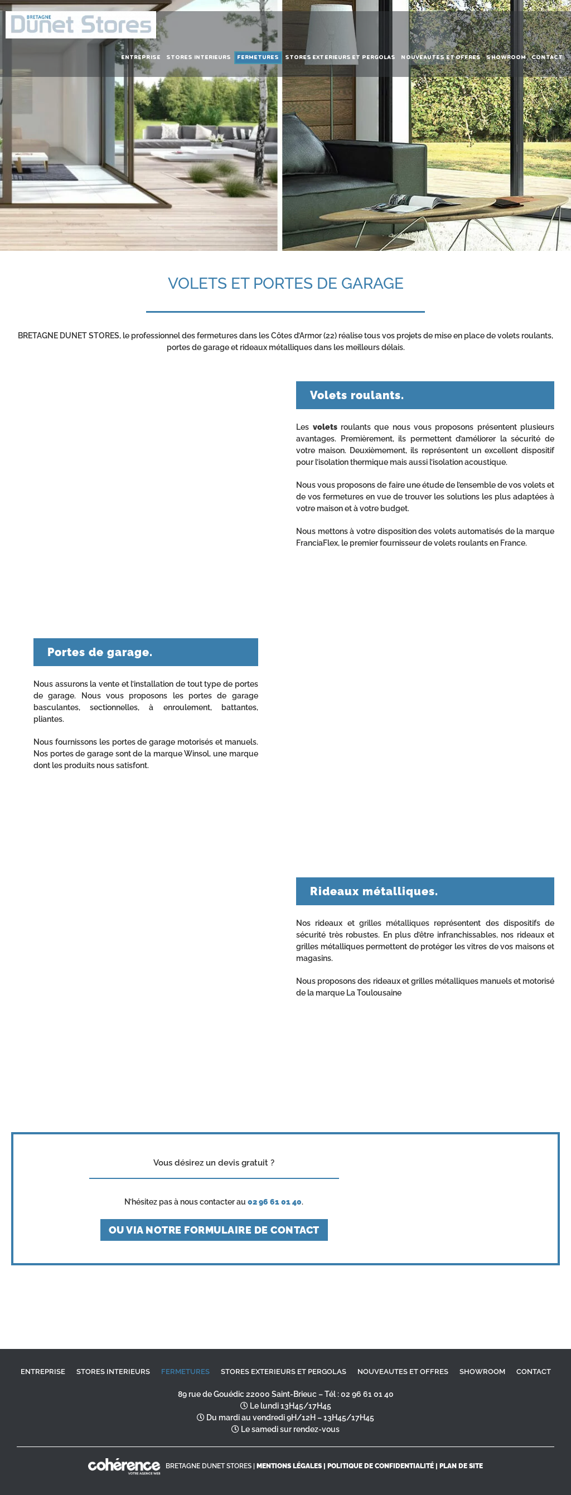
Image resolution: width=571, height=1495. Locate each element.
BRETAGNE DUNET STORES (208, 1466)
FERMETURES (185, 1371)
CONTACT (533, 1371)
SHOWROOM (482, 1371)
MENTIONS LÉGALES (289, 1466)
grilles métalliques (392, 923)
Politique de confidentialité (380, 1466)
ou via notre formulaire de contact (214, 1230)
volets (325, 427)
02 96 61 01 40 (367, 1394)
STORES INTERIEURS (113, 1371)
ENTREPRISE (43, 1371)
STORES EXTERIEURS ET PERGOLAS (283, 1371)
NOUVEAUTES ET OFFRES (402, 1371)
